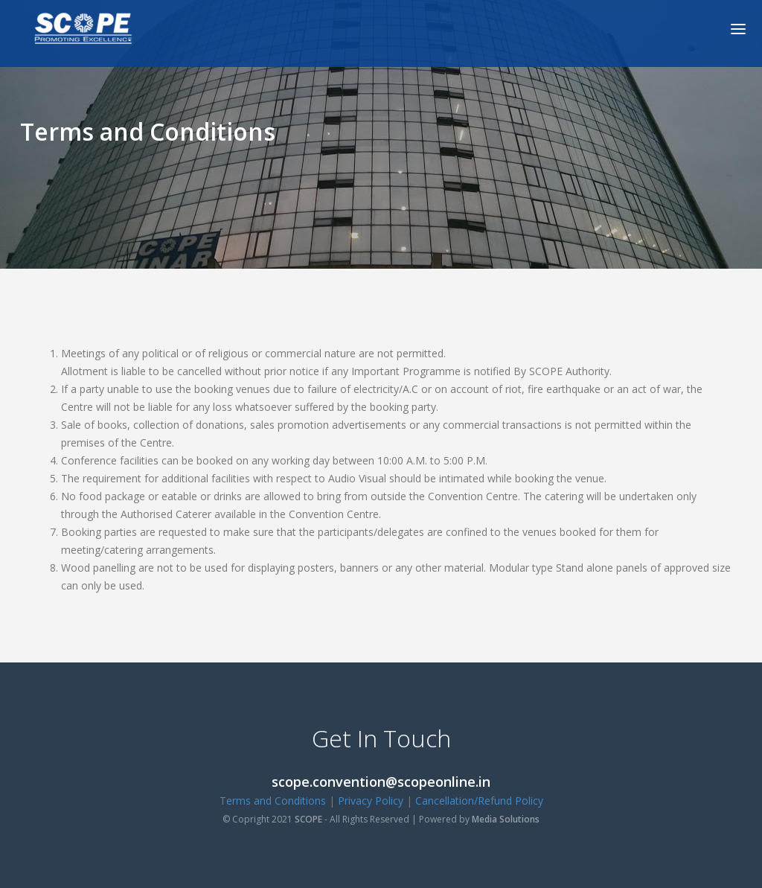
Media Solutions (506, 819)
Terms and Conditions (273, 800)
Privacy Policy (370, 800)
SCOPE (308, 819)
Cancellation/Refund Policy (479, 800)
